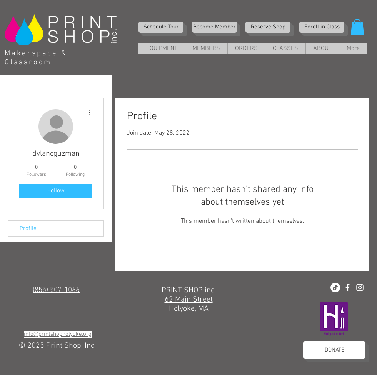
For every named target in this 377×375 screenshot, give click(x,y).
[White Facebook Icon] (347, 287)
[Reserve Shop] (267, 27)
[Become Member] (214, 27)
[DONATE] (334, 350)
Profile (28, 228)
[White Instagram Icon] (360, 287)
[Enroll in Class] (321, 27)
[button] (357, 27)
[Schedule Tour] (160, 27)
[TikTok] (335, 287)
